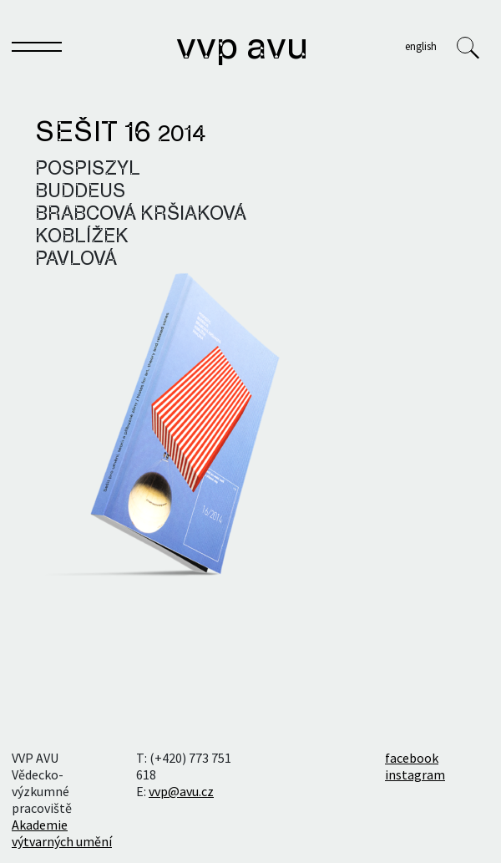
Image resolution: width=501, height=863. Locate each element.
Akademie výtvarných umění (62, 833)
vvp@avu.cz (181, 791)
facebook (411, 757)
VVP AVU (242, 48)
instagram (415, 774)
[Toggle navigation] (37, 50)
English (421, 46)
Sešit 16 (120, 133)
